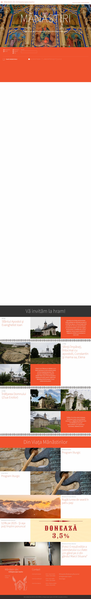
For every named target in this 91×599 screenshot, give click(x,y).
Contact (79, 2)
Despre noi (74, 2)
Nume (22, 49)
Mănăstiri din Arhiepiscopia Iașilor (19, 2)
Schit (6, 51)
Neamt (16, 51)
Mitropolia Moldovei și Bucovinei (69, 574)
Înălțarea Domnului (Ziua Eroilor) (14, 395)
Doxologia (62, 579)
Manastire (7, 50)
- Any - (10, 59)
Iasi (15, 53)
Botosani (16, 50)
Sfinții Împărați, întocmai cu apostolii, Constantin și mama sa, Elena (75, 352)
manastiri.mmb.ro (62, 597)
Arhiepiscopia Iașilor (85, 2)
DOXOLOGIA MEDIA (37, 597)
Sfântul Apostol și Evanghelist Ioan (13, 323)
